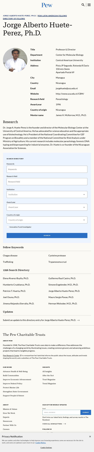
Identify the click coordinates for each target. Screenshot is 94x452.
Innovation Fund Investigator (20, 227)
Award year (11, 202)
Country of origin (13, 215)
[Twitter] (55, 434)
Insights (46, 367)
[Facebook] (43, 433)
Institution (11, 189)
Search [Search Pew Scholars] (47, 235)
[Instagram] (47, 433)
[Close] (90, 438)
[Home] (24, 334)
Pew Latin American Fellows (52, 16)
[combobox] (8, 194)
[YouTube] (58, 433)
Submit (86, 412)
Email (44, 408)
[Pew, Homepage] (47, 4)
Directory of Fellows (14, 19)
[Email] (61, 412)
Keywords (10, 164)
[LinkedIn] (51, 433)
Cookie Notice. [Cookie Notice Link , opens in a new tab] (40, 445)
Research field (12, 176)
